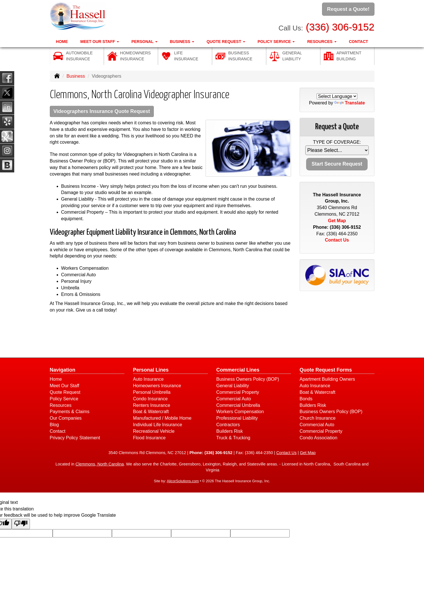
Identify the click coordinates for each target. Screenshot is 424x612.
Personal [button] (144, 40)
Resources (60, 405)
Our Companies (66, 419)
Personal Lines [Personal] (151, 371)
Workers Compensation (240, 412)
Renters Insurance (151, 405)
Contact (358, 40)
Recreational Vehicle (154, 431)
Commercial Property (237, 392)
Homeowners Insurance (157, 386)
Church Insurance (317, 419)
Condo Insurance (150, 399)
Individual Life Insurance (157, 425)
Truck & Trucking (233, 438)
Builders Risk (229, 431)
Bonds (306, 399)
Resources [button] (322, 40)
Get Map (337, 220)
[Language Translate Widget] (337, 96)
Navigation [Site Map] (62, 371)
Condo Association (318, 438)
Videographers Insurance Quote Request (106, 112)
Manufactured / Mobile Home (162, 419)
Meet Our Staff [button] (99, 40)
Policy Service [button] (276, 40)
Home (62, 40)
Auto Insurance (148, 380)
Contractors (228, 425)
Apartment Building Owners (327, 380)
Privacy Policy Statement (75, 438)
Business (75, 76)
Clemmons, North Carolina (99, 465)
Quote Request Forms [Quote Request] (326, 371)
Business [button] (182, 40)
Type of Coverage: (337, 142)
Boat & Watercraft (151, 412)
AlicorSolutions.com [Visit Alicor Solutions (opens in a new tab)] (183, 482)
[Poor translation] (21, 525)
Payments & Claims (70, 412)
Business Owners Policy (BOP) (247, 380)
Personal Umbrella (152, 392)
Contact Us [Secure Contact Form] (337, 240)
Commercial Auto (233, 399)
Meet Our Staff (64, 386)
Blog (54, 425)
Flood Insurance (149, 438)
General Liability (232, 386)
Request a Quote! (348, 9)
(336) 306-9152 (340, 25)
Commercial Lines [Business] (238, 371)
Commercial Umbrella (238, 405)
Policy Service (64, 399)
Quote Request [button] (226, 40)
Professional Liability (237, 419)
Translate (349, 102)
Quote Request (65, 392)
